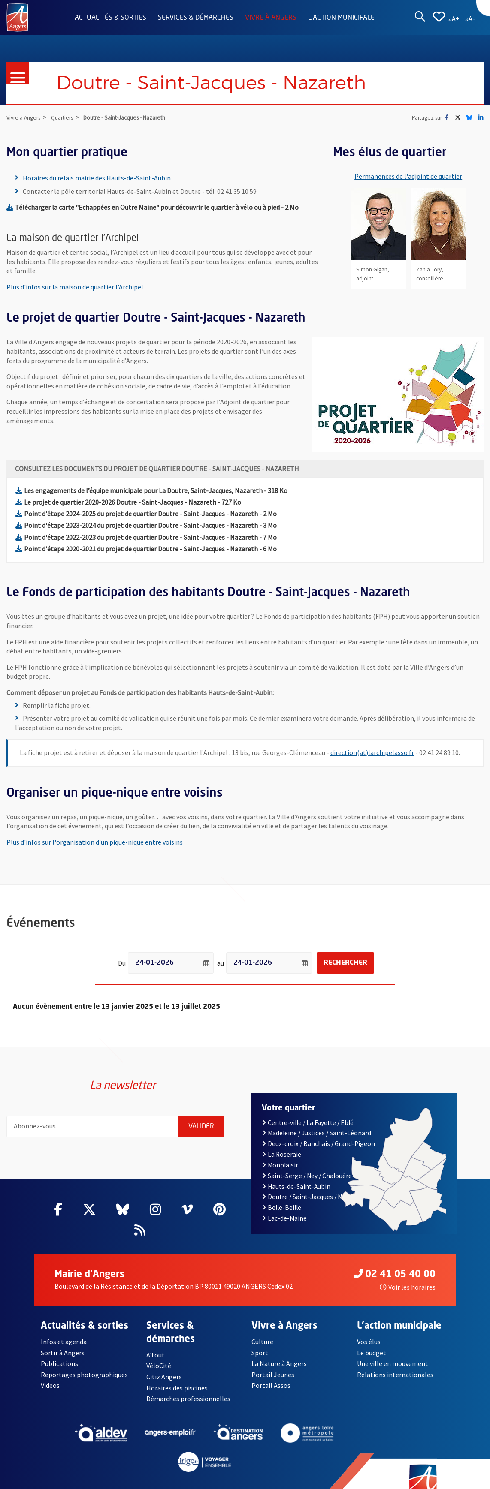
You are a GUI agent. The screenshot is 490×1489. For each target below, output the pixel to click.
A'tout (155, 1355)
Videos (50, 1385)
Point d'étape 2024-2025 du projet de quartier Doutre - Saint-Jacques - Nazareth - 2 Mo (146, 513)
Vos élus (369, 1341)
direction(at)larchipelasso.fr (372, 752)
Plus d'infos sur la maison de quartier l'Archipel (74, 287)
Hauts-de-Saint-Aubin (296, 1186)
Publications (59, 1363)
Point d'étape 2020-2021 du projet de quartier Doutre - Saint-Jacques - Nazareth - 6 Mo (146, 548)
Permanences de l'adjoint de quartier (408, 176)
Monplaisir (280, 1165)
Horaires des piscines (177, 1388)
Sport (259, 1352)
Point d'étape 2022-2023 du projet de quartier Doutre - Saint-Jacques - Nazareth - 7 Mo (146, 537)
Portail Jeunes (272, 1374)
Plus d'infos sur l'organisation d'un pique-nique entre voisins (94, 842)
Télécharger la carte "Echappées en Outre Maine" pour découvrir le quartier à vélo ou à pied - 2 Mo (152, 207)
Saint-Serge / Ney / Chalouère (307, 1176)
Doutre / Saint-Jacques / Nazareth (313, 1197)
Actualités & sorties (110, 18)
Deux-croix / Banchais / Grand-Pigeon (318, 1144)
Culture (262, 1341)
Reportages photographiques (84, 1374)
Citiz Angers (164, 1376)
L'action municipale (341, 18)
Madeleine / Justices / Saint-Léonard (316, 1133)
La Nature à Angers (279, 1363)
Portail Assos (270, 1385)
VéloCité (158, 1365)
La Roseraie (281, 1154)
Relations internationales (395, 1374)
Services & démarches (195, 18)
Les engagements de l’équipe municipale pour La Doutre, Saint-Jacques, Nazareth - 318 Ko (151, 490)
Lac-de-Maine (284, 1218)
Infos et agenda (64, 1341)
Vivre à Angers (270, 18)
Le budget (372, 1352)
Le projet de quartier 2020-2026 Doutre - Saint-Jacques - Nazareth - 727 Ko (128, 502)
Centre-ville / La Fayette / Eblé (308, 1123)
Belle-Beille (281, 1207)
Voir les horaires (408, 1287)
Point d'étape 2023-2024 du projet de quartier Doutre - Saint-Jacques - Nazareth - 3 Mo (146, 525)
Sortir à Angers (63, 1352)
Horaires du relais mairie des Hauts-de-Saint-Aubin (97, 178)
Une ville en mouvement (392, 1363)
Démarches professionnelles (188, 1398)
